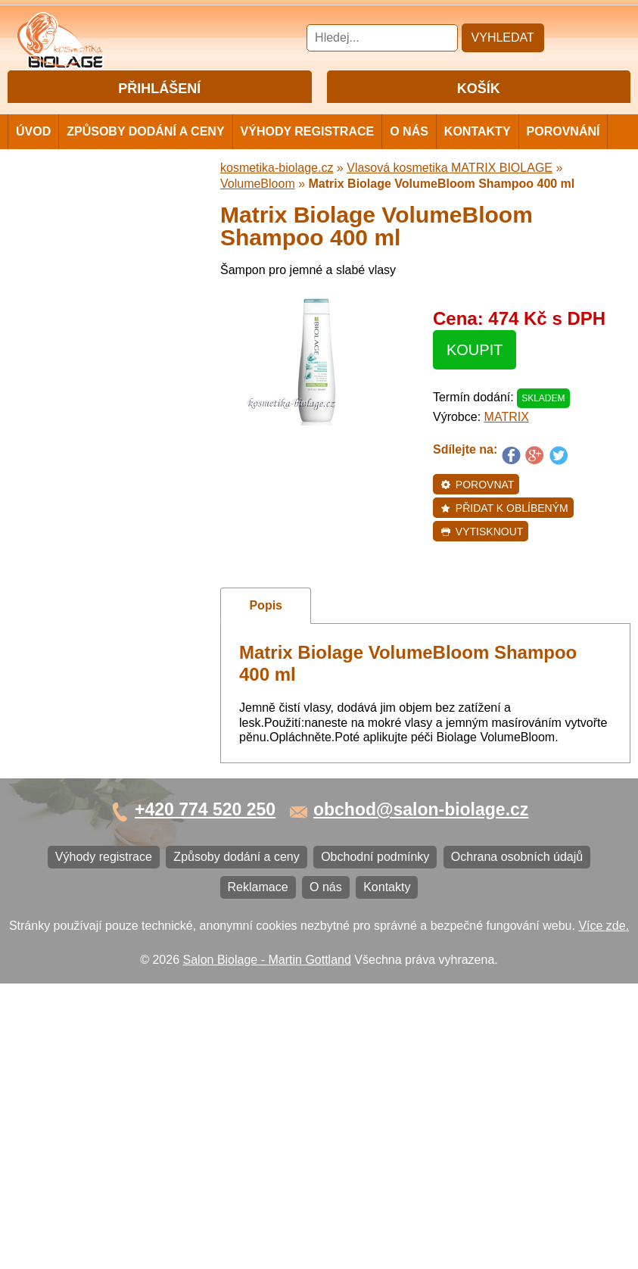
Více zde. (603, 1210)
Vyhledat (502, 37)
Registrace (188, 114)
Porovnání (563, 157)
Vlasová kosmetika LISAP (92, 377)
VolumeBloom (257, 210)
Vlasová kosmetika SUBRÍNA (102, 402)
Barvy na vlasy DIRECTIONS (101, 652)
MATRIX (506, 443)
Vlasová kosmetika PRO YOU (102, 527)
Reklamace (53, 886)
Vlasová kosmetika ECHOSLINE (110, 477)
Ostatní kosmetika (71, 702)
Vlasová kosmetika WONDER (102, 427)
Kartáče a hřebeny (72, 727)
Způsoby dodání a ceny (145, 157)
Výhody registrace (308, 157)
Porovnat (477, 511)
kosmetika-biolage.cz (276, 194)
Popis (265, 631)
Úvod (33, 157)
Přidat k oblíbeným (504, 534)
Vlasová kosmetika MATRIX (97, 250)
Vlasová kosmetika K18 (85, 627)
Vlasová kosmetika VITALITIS (102, 577)
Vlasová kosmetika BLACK (95, 677)
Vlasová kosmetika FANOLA (99, 452)
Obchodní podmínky (77, 836)
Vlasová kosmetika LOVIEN (97, 552)
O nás (409, 157)
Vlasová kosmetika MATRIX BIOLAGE (97, 288)
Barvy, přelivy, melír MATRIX (99, 327)
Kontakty (477, 157)
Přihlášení (128, 114)
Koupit (475, 376)
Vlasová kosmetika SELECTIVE (108, 602)
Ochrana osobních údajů (88, 861)
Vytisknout (481, 558)
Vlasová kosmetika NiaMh (92, 352)
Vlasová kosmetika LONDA (96, 502)
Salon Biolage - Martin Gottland (267, 1244)
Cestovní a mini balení (82, 225)
